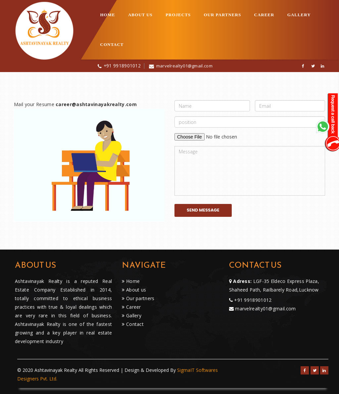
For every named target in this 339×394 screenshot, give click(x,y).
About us (134, 290)
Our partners (222, 14)
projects (178, 14)
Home (107, 14)
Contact (112, 44)
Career (264, 14)
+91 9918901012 (122, 65)
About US (140, 14)
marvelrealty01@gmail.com (184, 66)
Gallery (299, 14)
